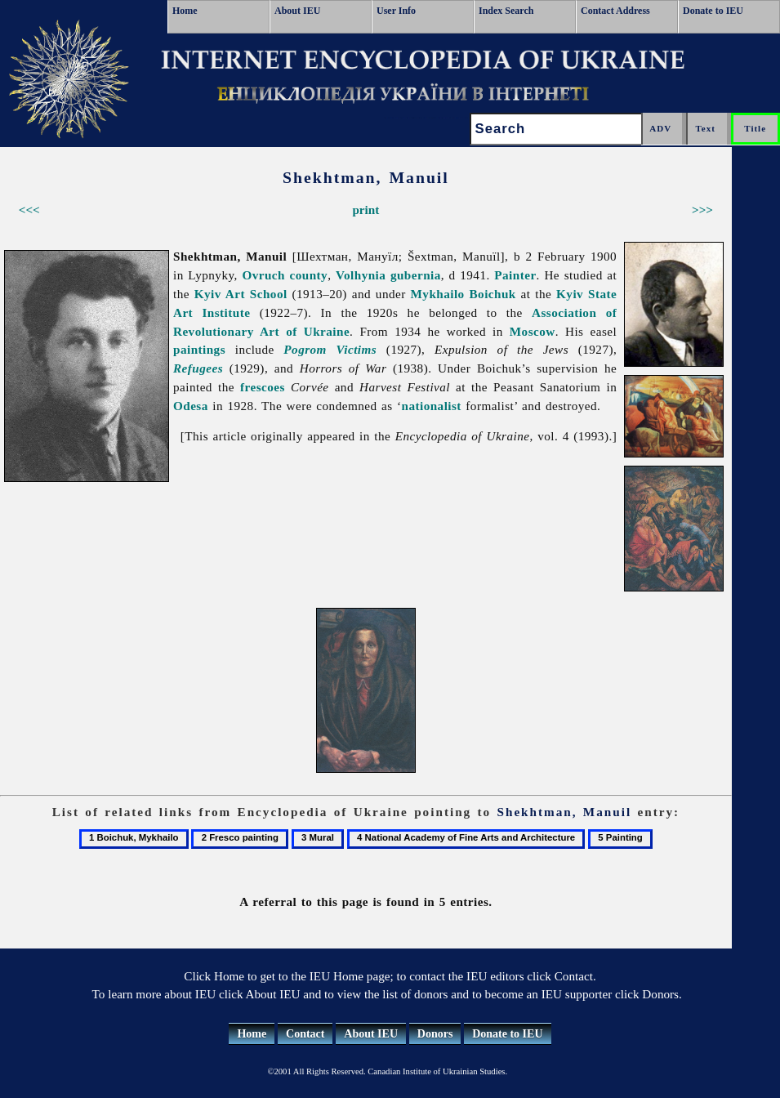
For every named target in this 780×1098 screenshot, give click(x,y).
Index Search (506, 10)
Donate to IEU (713, 10)
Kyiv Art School (240, 294)
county (309, 275)
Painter (515, 275)
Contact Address (615, 10)
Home (185, 10)
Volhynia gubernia (388, 275)
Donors (435, 1034)
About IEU (297, 10)
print (365, 209)
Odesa (190, 406)
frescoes (262, 387)
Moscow (532, 331)
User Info (396, 10)
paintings (199, 349)
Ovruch (263, 275)
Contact (305, 1034)
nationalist (431, 406)
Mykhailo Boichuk (463, 294)
